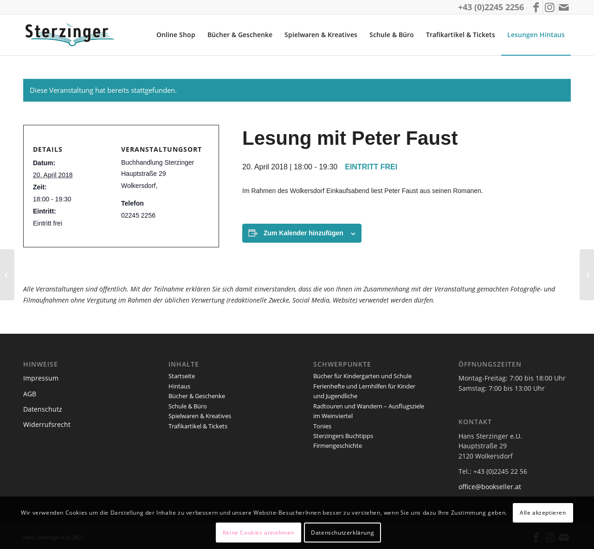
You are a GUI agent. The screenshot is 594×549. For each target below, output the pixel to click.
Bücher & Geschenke (196, 396)
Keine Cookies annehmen (258, 532)
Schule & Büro (187, 406)
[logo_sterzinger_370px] (71, 34)
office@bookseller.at (489, 486)
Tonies (322, 426)
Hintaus (179, 386)
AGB (29, 393)
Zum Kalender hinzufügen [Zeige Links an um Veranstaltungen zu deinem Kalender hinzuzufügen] (303, 233)
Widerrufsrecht (47, 424)
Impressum (40, 378)
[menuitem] (175, 34)
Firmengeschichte (337, 445)
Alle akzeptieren (543, 513)
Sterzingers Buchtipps (343, 436)
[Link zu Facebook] (535, 7)
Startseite (181, 376)
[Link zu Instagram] (549, 7)
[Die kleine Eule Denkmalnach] (7, 274)
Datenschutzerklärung (342, 532)
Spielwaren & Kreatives (199, 416)
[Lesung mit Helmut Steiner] (587, 274)
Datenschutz (42, 409)
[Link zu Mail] (564, 7)
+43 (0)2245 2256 (491, 7)
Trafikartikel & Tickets (197, 426)
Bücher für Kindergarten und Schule (362, 376)
